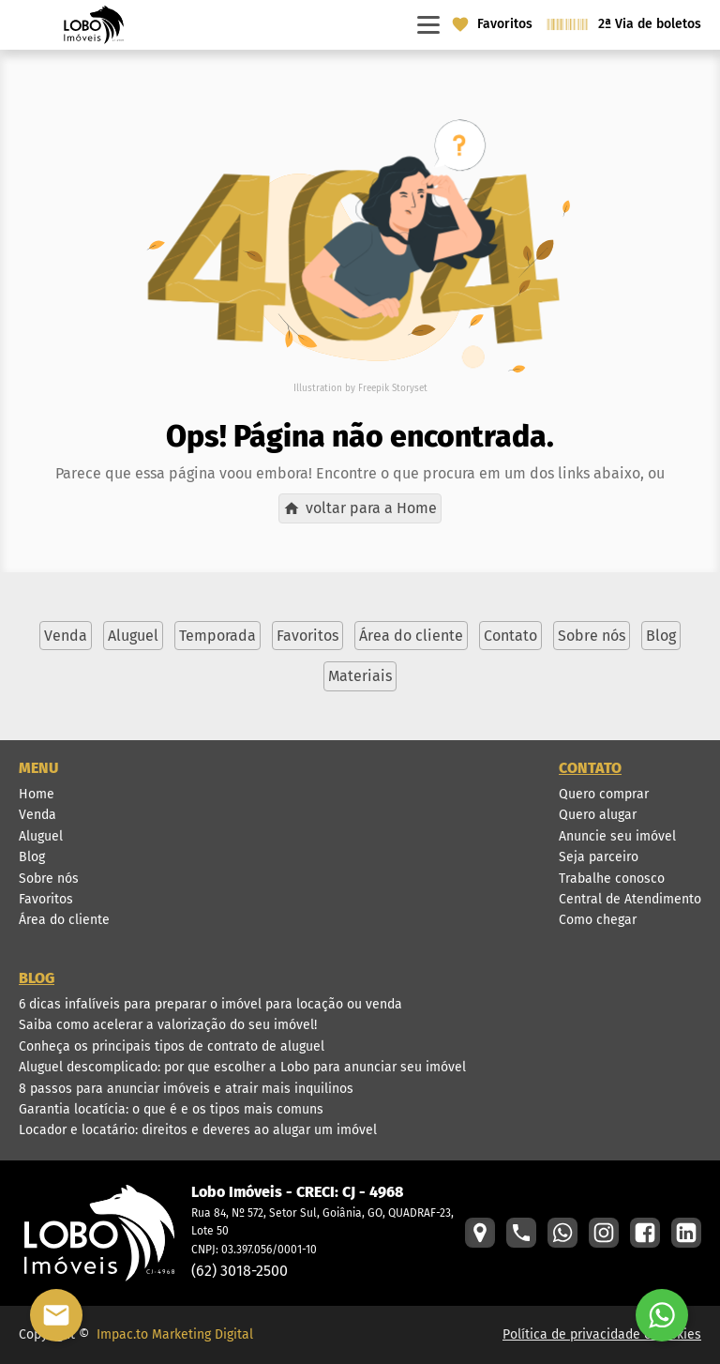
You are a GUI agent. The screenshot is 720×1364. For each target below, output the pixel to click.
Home (36, 794)
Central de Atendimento (630, 899)
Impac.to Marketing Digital (175, 1334)
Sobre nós (49, 879)
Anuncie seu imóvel (617, 836)
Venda (37, 815)
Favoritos (46, 899)
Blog (32, 857)
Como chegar (598, 920)
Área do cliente (64, 920)
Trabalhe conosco (612, 879)
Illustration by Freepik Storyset (360, 388)
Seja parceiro (598, 857)
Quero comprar (604, 794)
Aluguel (41, 836)
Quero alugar (598, 815)
